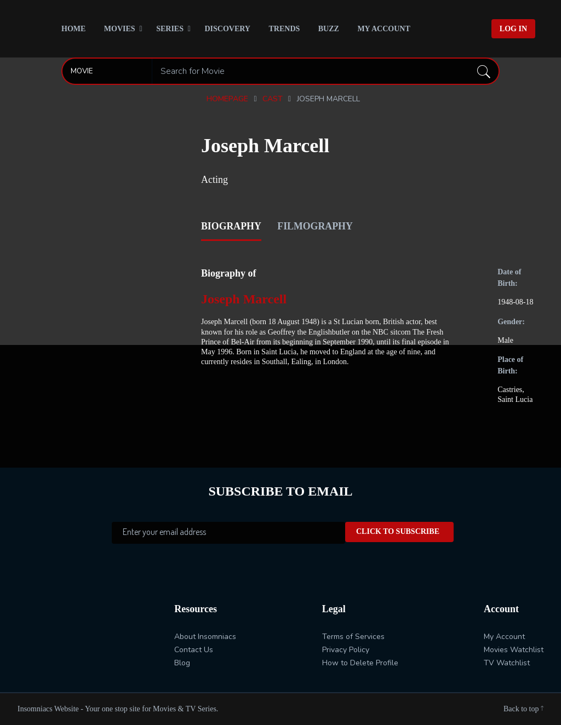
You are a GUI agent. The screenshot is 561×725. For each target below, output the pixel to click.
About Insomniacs (205, 636)
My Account (383, 29)
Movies (119, 29)
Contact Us (193, 650)
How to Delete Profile (360, 663)
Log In (513, 29)
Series (170, 29)
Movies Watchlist (513, 650)
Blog (182, 663)
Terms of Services (353, 636)
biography (231, 225)
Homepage (227, 99)
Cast (272, 99)
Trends (284, 29)
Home (73, 29)
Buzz (328, 29)
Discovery (227, 29)
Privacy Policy (345, 650)
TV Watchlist (507, 663)
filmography (316, 225)
